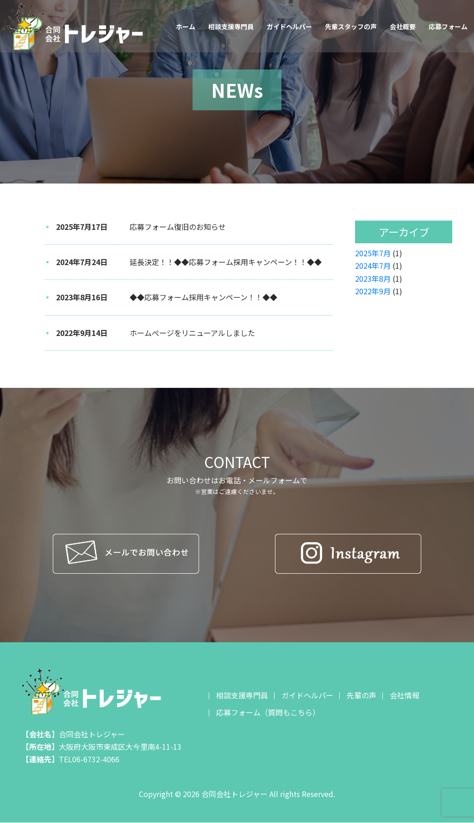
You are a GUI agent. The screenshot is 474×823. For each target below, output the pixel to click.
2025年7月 (373, 253)
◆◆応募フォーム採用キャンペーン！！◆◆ (203, 297)
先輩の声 (361, 695)
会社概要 (403, 26)
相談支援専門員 (231, 26)
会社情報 (404, 695)
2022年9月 (373, 291)
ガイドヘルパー (289, 26)
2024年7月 (373, 265)
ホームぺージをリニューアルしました (192, 332)
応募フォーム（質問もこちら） (268, 712)
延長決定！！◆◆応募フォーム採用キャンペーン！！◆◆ (226, 261)
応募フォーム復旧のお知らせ (178, 226)
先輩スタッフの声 (351, 26)
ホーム (185, 26)
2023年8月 (373, 278)
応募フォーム (448, 26)
